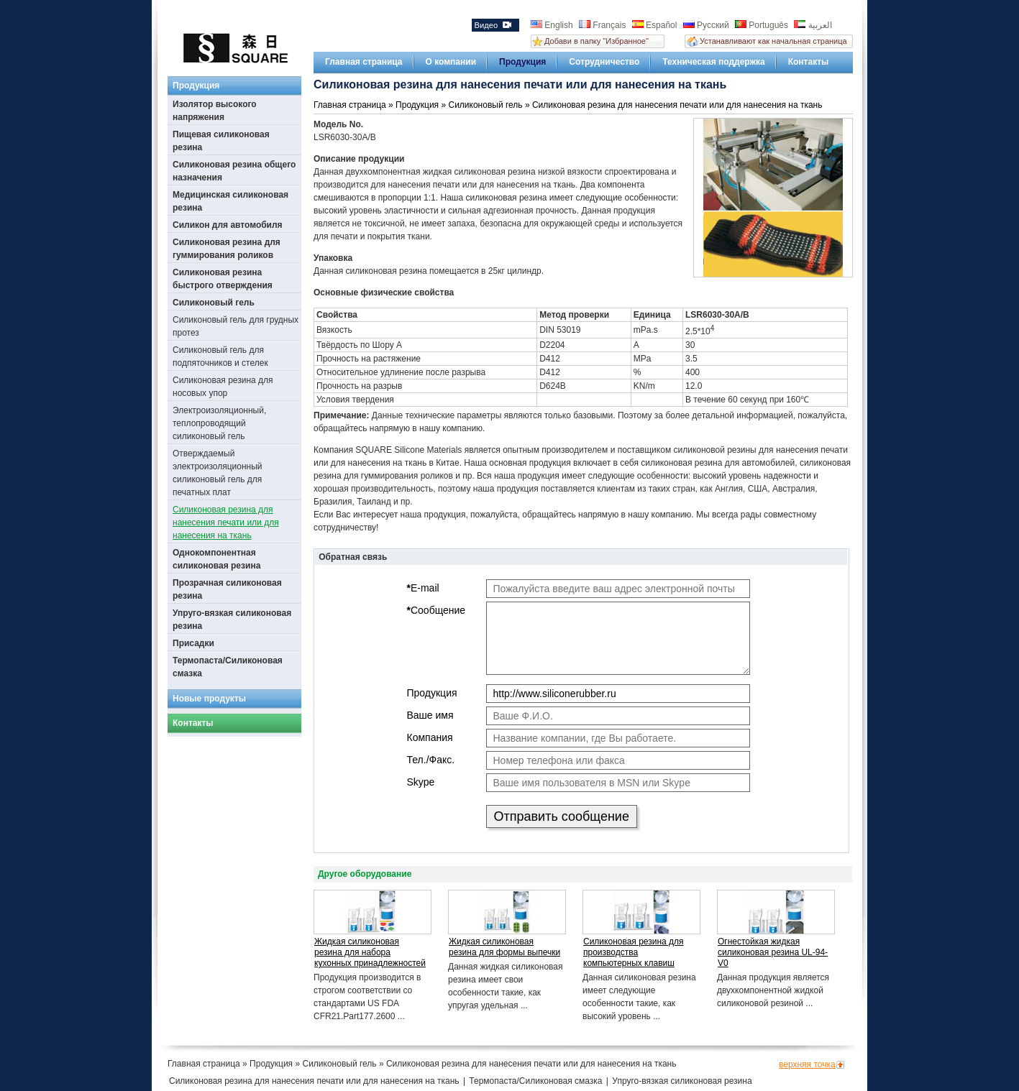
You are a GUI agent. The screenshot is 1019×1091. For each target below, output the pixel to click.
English (553, 25)
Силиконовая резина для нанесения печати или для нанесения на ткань (226, 522)
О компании (451, 62)
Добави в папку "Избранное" (596, 41)
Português (762, 25)
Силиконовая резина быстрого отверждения (223, 278)
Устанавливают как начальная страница (773, 41)
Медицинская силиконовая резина (230, 201)
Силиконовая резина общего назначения (234, 171)
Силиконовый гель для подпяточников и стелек (220, 356)
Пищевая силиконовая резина (221, 140)
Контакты (808, 62)
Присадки (193, 643)
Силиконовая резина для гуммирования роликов (226, 248)
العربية (812, 25)
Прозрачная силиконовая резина (227, 589)
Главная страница (364, 62)
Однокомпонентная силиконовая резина (216, 559)
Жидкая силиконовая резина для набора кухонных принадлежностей (370, 952)
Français (604, 25)
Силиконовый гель (214, 303)
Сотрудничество (604, 62)
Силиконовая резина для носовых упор (223, 386)
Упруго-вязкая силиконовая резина (232, 619)
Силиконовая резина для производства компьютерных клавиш (633, 952)
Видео (492, 25)
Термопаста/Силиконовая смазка (228, 666)
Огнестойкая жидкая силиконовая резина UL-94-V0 (773, 952)
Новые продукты (209, 699)
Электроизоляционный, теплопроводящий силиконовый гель (219, 423)
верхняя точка (807, 1064)
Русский (707, 25)
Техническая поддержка (713, 62)
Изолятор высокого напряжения (215, 110)
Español (656, 25)
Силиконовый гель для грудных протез (235, 326)
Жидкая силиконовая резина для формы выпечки (504, 946)
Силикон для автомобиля (228, 225)
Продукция (522, 62)
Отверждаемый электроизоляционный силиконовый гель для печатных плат (217, 472)
